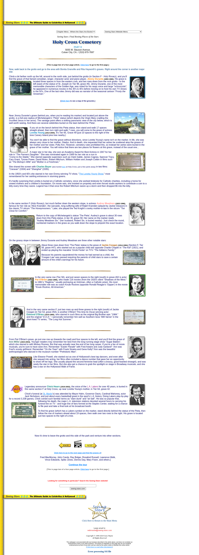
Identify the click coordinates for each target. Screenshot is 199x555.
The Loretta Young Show (91, 174)
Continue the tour (78, 465)
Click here (84, 65)
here (64, 167)
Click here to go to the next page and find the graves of (77, 453)
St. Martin (47, 394)
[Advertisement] (103, 10)
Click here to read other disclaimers (99, 547)
